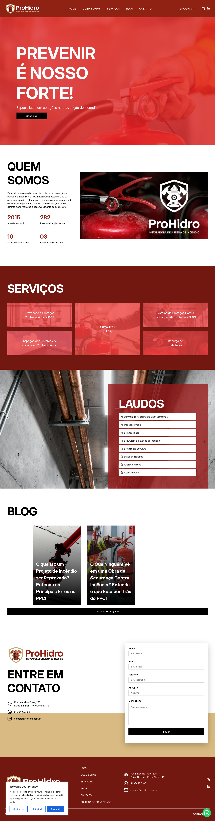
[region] (37, 798)
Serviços (113, 8)
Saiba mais (31, 116)
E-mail (131, 661)
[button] (207, 814)
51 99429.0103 (187, 9)
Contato (145, 8)
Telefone (133, 674)
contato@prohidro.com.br (27, 718)
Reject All (37, 809)
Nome (131, 648)
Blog (129, 8)
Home (73, 8)
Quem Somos (91, 8)
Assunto (133, 687)
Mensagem (134, 700)
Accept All (56, 809)
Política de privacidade (96, 802)
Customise (18, 809)
